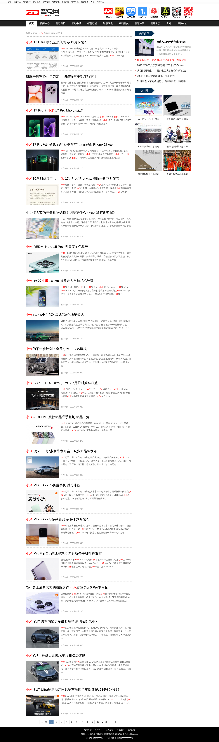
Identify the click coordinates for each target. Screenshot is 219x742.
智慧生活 (75, 2)
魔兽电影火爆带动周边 (177, 119)
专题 (92, 2)
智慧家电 (55, 2)
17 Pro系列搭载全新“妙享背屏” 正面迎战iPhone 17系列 (70, 144)
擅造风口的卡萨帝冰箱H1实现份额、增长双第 (161, 60)
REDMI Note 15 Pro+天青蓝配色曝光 (57, 247)
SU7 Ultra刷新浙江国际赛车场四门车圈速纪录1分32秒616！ (74, 689)
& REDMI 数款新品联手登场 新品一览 (57, 417)
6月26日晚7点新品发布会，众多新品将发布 (61, 451)
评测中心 (100, 2)
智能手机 (36, 2)
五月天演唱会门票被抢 (148, 146)
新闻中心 (17, 2)
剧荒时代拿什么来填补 (148, 174)
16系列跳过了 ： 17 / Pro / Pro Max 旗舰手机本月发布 (73, 178)
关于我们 (98, 730)
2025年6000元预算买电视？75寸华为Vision (160, 65)
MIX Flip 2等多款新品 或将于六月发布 (58, 519)
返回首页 (88, 730)
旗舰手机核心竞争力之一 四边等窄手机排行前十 (61, 76)
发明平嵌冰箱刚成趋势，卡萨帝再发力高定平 (161, 81)
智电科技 (27, 2)
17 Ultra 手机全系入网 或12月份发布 (57, 42)
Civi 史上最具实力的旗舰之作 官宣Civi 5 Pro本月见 (67, 587)
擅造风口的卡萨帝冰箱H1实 (171, 41)
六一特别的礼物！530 (148, 119)
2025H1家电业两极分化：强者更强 (156, 76)
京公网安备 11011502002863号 (120, 738)
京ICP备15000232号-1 (95, 738)
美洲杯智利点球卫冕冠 (177, 174)
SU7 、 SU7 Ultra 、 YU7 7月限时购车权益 (62, 383)
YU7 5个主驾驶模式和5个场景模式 (55, 315)
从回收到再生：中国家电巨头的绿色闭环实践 (161, 70)
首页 (9, 2)
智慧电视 (46, 2)
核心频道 (109, 730)
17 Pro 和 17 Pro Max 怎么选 (54, 110)
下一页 (113, 722)
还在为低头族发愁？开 (177, 146)
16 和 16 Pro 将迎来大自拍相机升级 (59, 281)
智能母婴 (84, 2)
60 (105, 722)
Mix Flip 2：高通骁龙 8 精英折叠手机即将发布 (64, 553)
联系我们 (120, 730)
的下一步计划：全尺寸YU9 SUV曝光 (56, 349)
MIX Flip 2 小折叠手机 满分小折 (53, 485)
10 (98, 722)
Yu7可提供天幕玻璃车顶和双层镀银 (55, 655)
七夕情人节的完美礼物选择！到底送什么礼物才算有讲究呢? (70, 212)
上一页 (44, 722)
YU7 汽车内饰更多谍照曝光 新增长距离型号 (62, 621)
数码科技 (65, 2)
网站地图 (131, 730)
